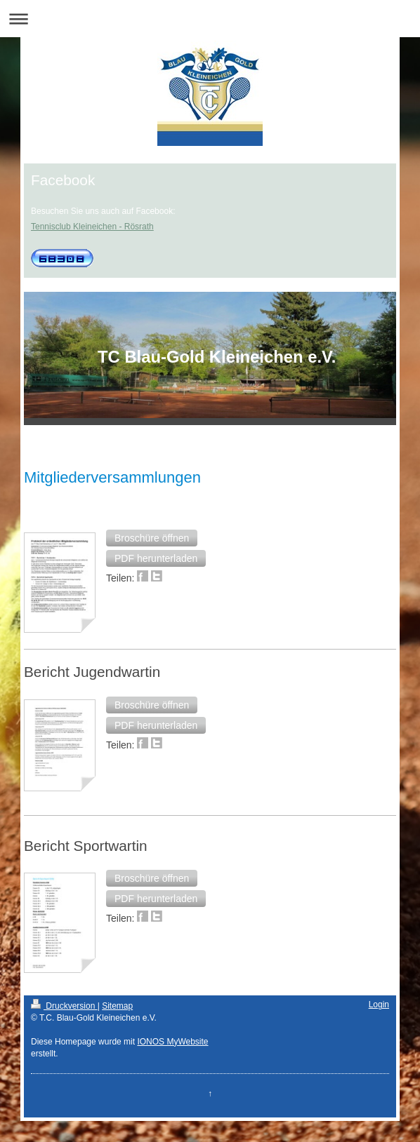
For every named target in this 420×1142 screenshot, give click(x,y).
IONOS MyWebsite (172, 1042)
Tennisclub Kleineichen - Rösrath (92, 226)
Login (379, 1004)
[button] (151, 538)
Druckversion (64, 1006)
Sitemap (117, 1006)
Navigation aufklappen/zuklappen (210, 19)
